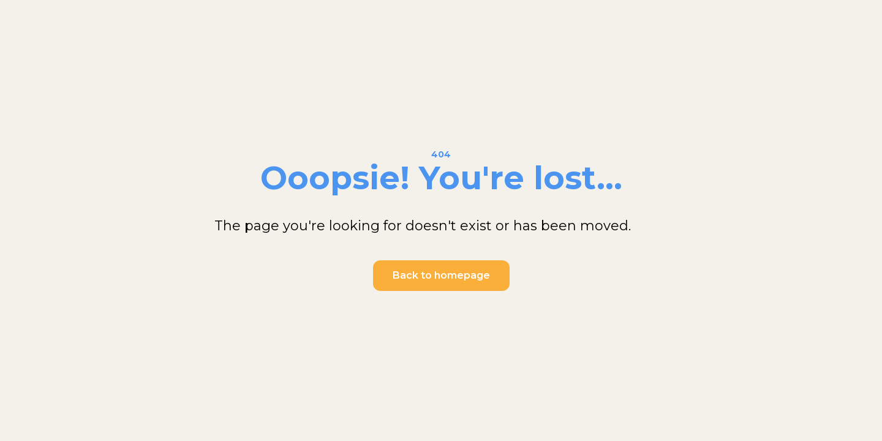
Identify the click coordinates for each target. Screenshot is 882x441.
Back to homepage (441, 275)
